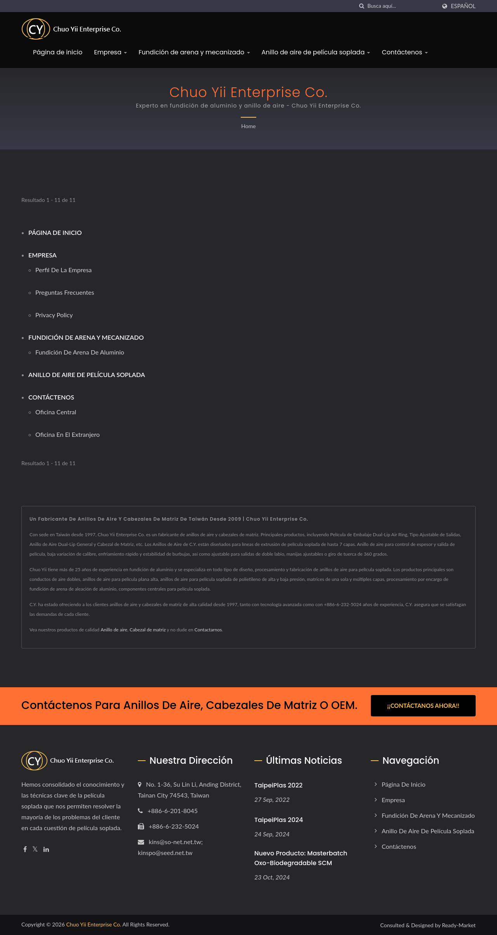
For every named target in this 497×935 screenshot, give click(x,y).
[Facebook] (25, 848)
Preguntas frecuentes (64, 292)
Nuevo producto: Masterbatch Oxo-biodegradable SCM (300, 857)
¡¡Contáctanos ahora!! (423, 705)
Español (463, 6)
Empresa (110, 52)
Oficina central (55, 411)
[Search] (401, 6)
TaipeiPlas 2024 (278, 819)
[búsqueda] (361, 6)
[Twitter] (35, 848)
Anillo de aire (114, 630)
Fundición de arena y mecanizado (194, 52)
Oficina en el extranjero (67, 434)
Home (248, 126)
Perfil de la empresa (63, 269)
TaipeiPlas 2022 (278, 784)
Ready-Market (459, 924)
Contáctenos (404, 52)
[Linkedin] (46, 848)
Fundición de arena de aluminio (79, 352)
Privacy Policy (54, 314)
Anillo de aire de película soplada (316, 52)
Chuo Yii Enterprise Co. (93, 924)
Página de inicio (57, 52)
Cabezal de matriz (148, 630)
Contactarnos (208, 630)
